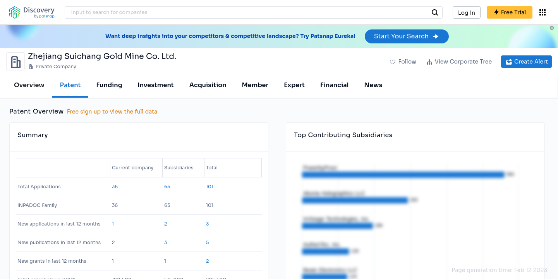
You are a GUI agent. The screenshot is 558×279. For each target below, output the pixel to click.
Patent (70, 85)
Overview (29, 85)
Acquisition (208, 85)
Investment (156, 85)
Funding (109, 85)
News (373, 85)
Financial (334, 85)
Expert (294, 85)
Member (255, 85)
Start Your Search (407, 36)
